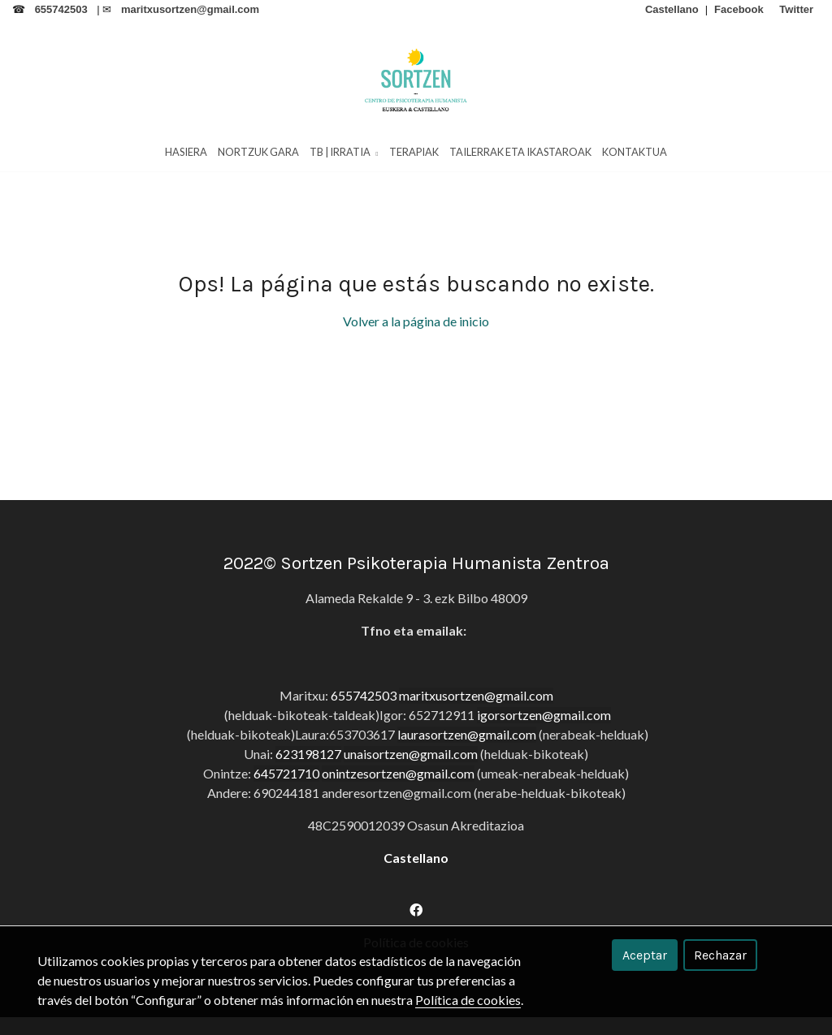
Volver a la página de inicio (416, 379)
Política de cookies (468, 999)
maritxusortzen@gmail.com (476, 753)
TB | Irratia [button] (344, 153)
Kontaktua (634, 153)
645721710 (286, 831)
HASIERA (186, 153)
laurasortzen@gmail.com (466, 792)
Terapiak (414, 153)
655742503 (363, 753)
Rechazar (720, 955)
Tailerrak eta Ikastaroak (520, 153)
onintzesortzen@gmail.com (398, 831)
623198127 (308, 812)
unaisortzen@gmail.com (411, 812)
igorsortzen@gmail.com (544, 773)
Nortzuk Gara (258, 153)
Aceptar (644, 955)
